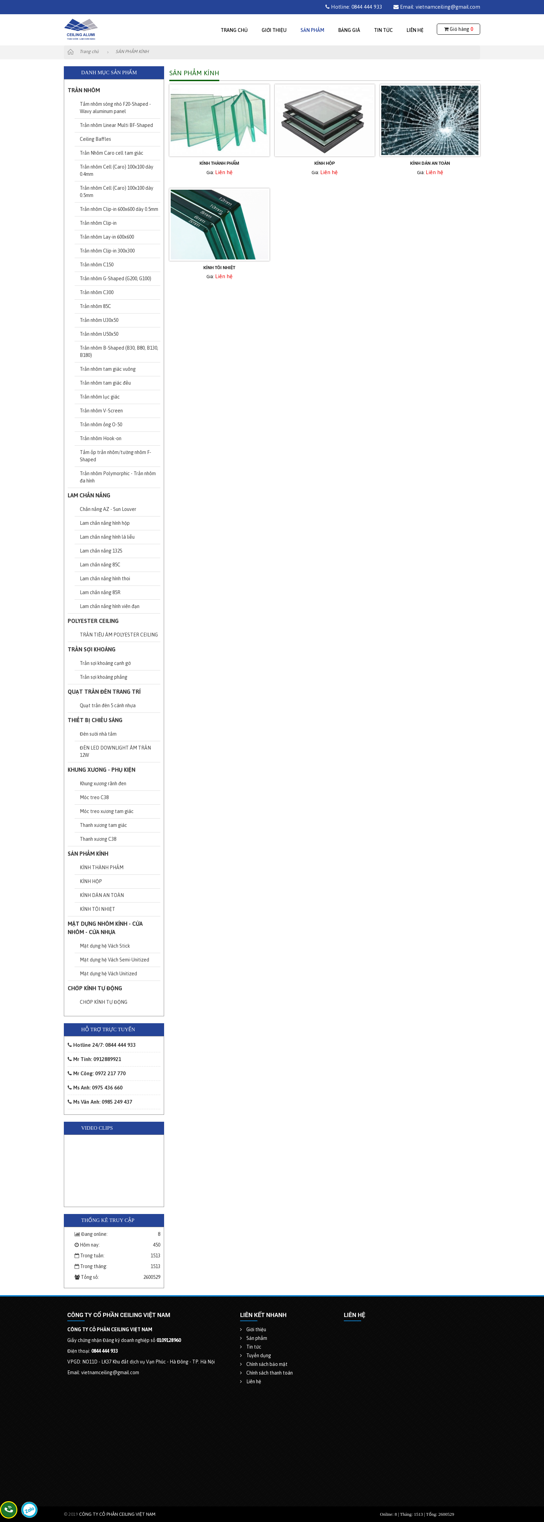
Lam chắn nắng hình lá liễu (107, 537)
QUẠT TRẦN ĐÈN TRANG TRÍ (104, 692)
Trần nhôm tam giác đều (105, 383)
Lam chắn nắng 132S (101, 551)
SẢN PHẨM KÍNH (88, 853)
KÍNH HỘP (91, 881)
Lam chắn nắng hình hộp (105, 523)
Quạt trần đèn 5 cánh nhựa (108, 705)
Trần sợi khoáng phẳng (103, 677)
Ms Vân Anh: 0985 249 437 (100, 1102)
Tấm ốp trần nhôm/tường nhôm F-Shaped (115, 456)
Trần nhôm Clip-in (98, 223)
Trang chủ (234, 30)
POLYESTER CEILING (93, 621)
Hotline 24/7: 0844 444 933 (102, 1045)
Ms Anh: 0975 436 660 (95, 1088)
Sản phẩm (312, 30)
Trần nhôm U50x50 (99, 334)
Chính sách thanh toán (266, 1373)
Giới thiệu (274, 30)
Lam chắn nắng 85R (100, 592)
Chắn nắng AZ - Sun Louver (108, 509)
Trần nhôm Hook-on (100, 438)
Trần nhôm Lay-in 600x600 (107, 237)
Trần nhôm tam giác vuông (108, 369)
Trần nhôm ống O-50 (101, 424)
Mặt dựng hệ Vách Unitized (108, 973)
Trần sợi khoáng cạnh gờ (105, 663)
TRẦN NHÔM (84, 90)
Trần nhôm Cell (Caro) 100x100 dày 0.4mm (116, 170)
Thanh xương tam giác (103, 825)
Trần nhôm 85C (95, 306)
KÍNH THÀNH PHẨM (102, 867)
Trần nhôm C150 (96, 264)
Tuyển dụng (255, 1355)
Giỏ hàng (458, 29)
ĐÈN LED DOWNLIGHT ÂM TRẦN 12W (115, 751)
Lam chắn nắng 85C (100, 564)
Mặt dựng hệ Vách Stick (105, 946)
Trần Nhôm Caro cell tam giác (111, 153)
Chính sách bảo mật (264, 1364)
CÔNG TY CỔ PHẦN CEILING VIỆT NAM (117, 1514)
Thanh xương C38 (98, 839)
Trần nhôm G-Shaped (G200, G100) (115, 278)
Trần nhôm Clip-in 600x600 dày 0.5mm (119, 209)
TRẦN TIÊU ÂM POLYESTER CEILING (119, 635)
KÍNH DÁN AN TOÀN (102, 895)
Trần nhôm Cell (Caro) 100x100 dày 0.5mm (116, 191)
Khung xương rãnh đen (103, 783)
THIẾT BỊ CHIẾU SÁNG (95, 720)
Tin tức (383, 30)
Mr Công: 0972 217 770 (97, 1073)
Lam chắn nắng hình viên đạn (109, 606)
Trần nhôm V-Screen (101, 410)
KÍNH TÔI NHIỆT (97, 909)
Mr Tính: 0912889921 (94, 1059)
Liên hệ (415, 30)
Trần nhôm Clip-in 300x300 (107, 251)
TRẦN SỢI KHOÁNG (92, 649)
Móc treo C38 (94, 797)
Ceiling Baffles (95, 139)
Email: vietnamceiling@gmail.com (436, 7)
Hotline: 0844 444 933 (353, 7)
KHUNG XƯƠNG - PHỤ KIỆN (101, 770)
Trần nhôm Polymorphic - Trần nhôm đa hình (118, 477)
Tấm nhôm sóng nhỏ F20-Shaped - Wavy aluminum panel (115, 107)
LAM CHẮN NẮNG (89, 495)
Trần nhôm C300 (96, 292)
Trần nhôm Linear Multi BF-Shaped (116, 125)
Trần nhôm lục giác (100, 397)
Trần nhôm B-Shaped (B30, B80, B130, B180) (119, 351)
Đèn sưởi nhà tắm (98, 734)
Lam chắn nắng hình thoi (105, 578)
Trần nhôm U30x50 (99, 320)
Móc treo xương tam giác (107, 811)
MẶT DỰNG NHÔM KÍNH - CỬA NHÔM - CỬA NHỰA (105, 928)
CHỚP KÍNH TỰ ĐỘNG (95, 988)
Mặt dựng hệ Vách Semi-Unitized (114, 960)
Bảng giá (349, 30)
